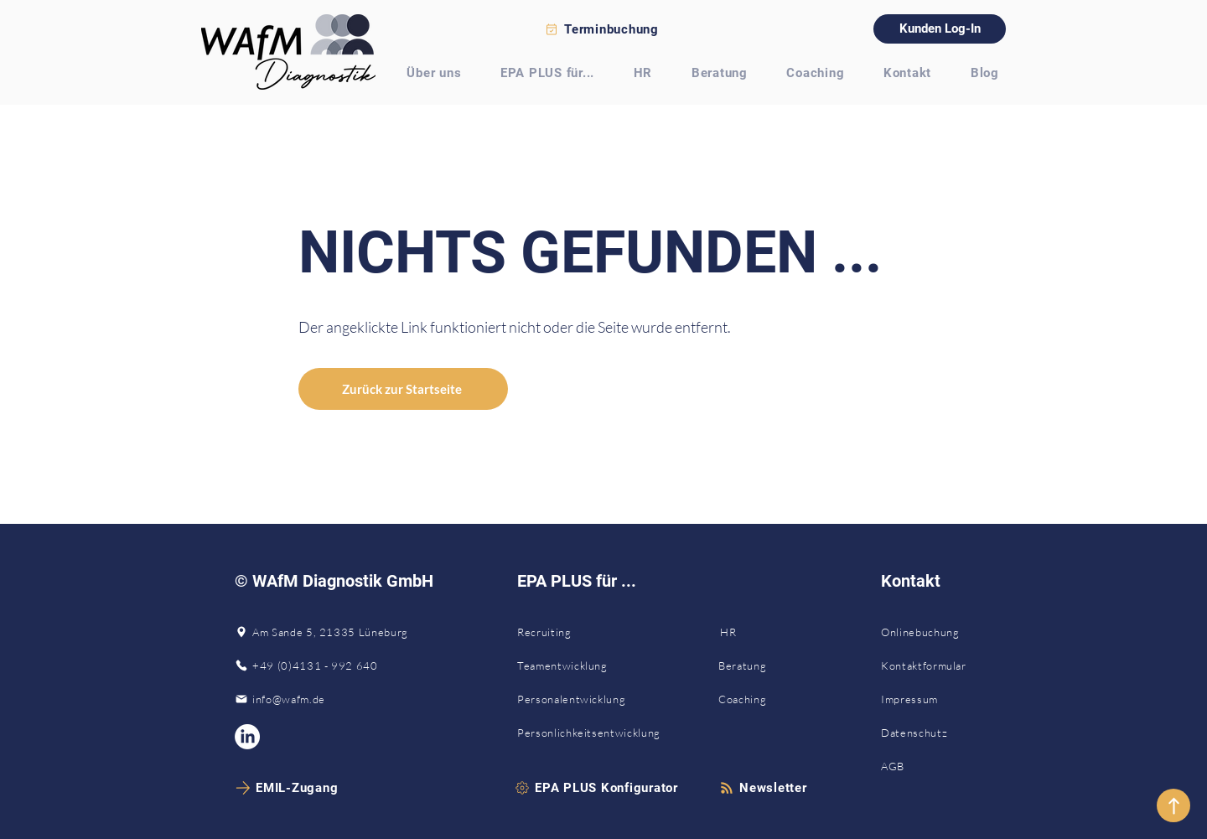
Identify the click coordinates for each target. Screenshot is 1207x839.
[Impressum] (914, 699)
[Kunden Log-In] (939, 29)
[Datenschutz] (917, 732)
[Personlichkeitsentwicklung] (598, 732)
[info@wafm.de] (327, 699)
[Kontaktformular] (936, 665)
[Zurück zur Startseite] (403, 389)
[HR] (776, 632)
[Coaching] (776, 699)
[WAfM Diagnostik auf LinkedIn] (247, 736)
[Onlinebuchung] (936, 632)
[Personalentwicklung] (598, 699)
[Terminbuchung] (603, 29)
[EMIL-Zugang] (287, 787)
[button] (763, 787)
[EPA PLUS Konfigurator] (597, 787)
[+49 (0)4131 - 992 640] (327, 665)
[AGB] (893, 766)
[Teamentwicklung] (598, 665)
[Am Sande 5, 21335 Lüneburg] (327, 632)
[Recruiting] (598, 632)
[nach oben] (1173, 805)
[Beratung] (776, 665)
